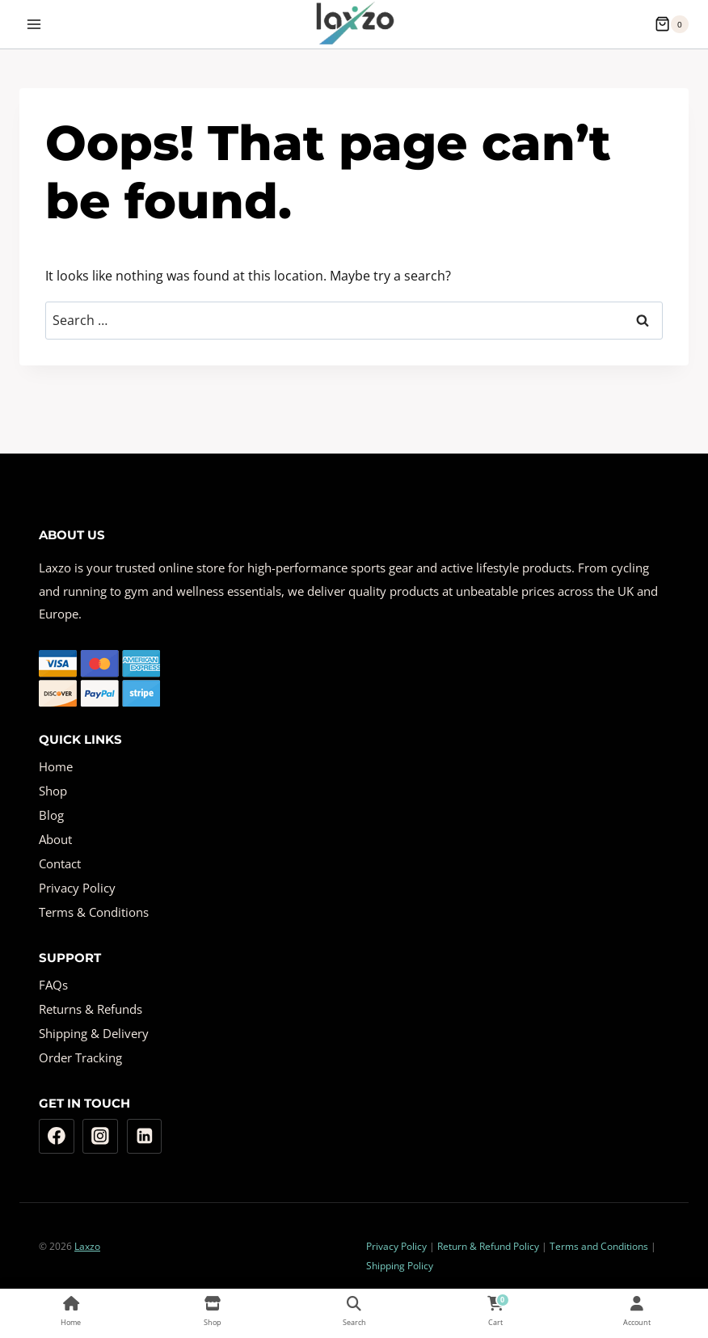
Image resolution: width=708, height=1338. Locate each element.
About (55, 839)
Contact (60, 863)
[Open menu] (34, 23)
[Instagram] (100, 1136)
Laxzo (87, 1246)
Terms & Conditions (94, 912)
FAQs (53, 985)
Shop (53, 791)
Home (56, 766)
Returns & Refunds (90, 1009)
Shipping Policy (399, 1266)
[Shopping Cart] (672, 24)
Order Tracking (80, 1057)
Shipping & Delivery (94, 1033)
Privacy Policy (77, 888)
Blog (51, 815)
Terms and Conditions (599, 1246)
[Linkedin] (144, 1136)
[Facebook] (56, 1136)
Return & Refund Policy (488, 1246)
